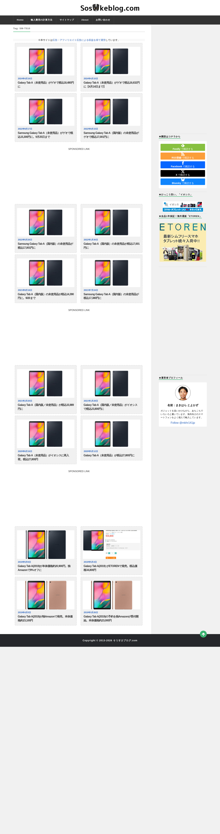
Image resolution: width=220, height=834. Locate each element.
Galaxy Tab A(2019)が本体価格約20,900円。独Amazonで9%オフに (44, 580)
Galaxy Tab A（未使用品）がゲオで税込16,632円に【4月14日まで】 (112, 85)
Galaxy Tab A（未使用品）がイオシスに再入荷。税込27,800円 (43, 468)
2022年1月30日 (91, 243)
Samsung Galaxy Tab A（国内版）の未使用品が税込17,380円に (111, 303)
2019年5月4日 (91, 573)
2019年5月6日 (25, 573)
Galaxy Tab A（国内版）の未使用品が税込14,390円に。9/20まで (46, 303)
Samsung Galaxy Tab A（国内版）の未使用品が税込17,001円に (45, 250)
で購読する (183, 147)
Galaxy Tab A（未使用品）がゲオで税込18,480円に (46, 85)
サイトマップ (67, 20)
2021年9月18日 (25, 296)
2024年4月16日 (25, 78)
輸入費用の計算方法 (41, 20)
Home (20, 20)
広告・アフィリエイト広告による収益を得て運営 (79, 40)
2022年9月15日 (91, 131)
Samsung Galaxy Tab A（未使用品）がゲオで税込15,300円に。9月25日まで (45, 138)
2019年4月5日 (25, 626)
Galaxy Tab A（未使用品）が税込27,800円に (109, 465)
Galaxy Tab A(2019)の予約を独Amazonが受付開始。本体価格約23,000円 (111, 633)
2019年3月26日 (91, 626)
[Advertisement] (79, 178)
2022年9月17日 (25, 131)
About (85, 20)
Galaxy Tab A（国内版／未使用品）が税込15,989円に (46, 415)
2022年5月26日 (25, 243)
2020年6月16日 (25, 461)
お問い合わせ (103, 20)
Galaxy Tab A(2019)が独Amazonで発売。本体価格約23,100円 (45, 633)
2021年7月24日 (91, 296)
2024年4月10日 (91, 78)
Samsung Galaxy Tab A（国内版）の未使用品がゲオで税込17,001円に (111, 138)
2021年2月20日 (25, 408)
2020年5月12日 (91, 461)
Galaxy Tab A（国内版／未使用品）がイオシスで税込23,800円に (110, 415)
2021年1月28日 (91, 408)
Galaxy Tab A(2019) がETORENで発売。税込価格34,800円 (110, 580)
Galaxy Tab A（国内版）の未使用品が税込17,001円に (112, 250)
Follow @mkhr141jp (183, 422)
